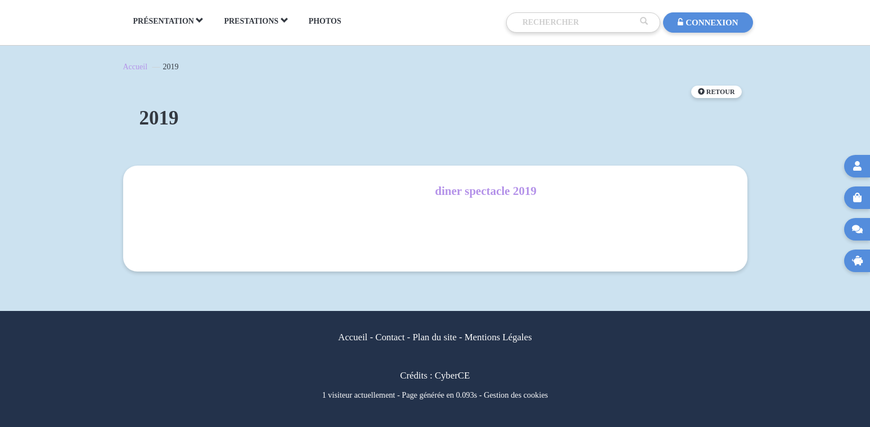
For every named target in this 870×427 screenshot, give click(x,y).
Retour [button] (716, 92)
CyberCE (452, 375)
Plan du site (435, 337)
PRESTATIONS (256, 20)
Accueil (135, 67)
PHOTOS (325, 21)
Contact (389, 337)
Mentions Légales (498, 337)
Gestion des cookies (516, 394)
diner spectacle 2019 (486, 191)
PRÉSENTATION (168, 20)
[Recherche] (578, 22)
